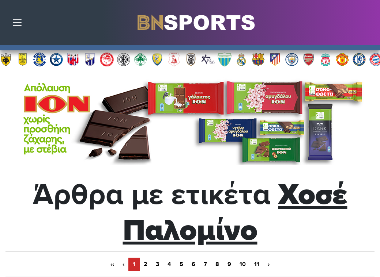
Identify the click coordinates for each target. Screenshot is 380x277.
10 (243, 264)
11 (256, 264)
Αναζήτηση (369, 24)
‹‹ (112, 264)
